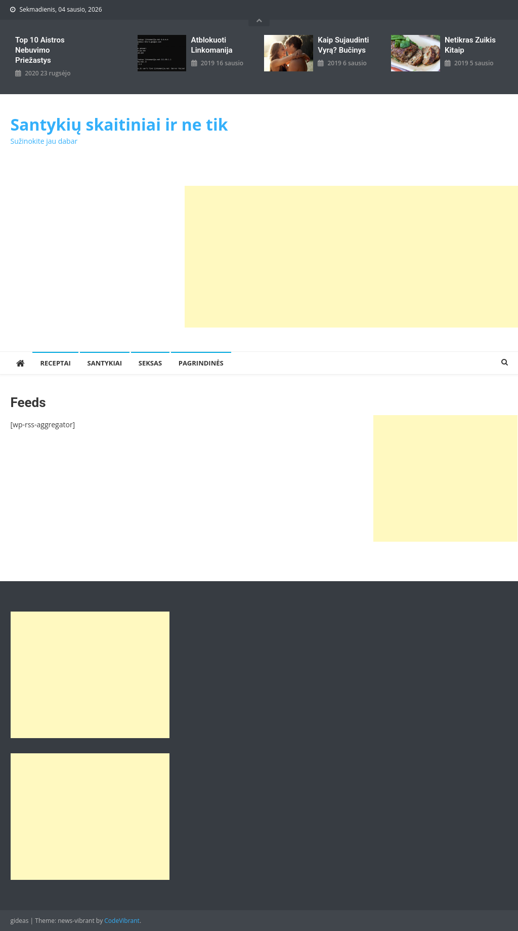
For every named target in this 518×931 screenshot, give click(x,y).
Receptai (55, 363)
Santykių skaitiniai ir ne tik (119, 124)
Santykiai (105, 363)
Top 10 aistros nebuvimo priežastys (40, 50)
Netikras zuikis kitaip (470, 45)
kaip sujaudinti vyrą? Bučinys (343, 45)
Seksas (150, 363)
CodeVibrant (122, 920)
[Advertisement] (351, 257)
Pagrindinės (201, 363)
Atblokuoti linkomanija (212, 45)
